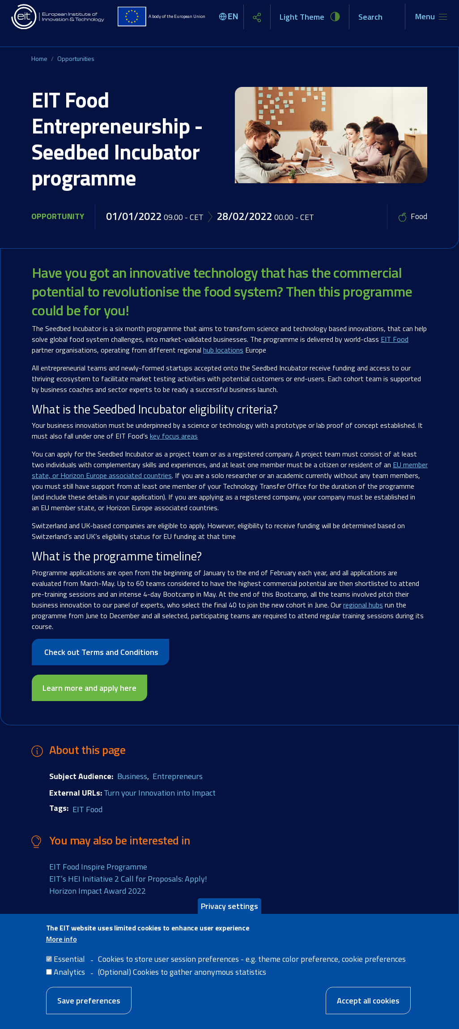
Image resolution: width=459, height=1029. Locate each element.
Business (132, 776)
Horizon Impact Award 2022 (97, 891)
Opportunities (75, 58)
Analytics (69, 972)
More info (61, 939)
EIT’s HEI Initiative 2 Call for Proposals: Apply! (128, 879)
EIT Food (394, 339)
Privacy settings (229, 906)
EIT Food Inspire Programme (98, 867)
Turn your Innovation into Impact (160, 793)
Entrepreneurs (178, 776)
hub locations (223, 349)
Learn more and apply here (89, 688)
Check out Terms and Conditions (100, 652)
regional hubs (363, 604)
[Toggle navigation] (431, 16)
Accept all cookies (368, 1001)
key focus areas (174, 436)
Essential (69, 959)
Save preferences (88, 1001)
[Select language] (230, 17)
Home (39, 58)
